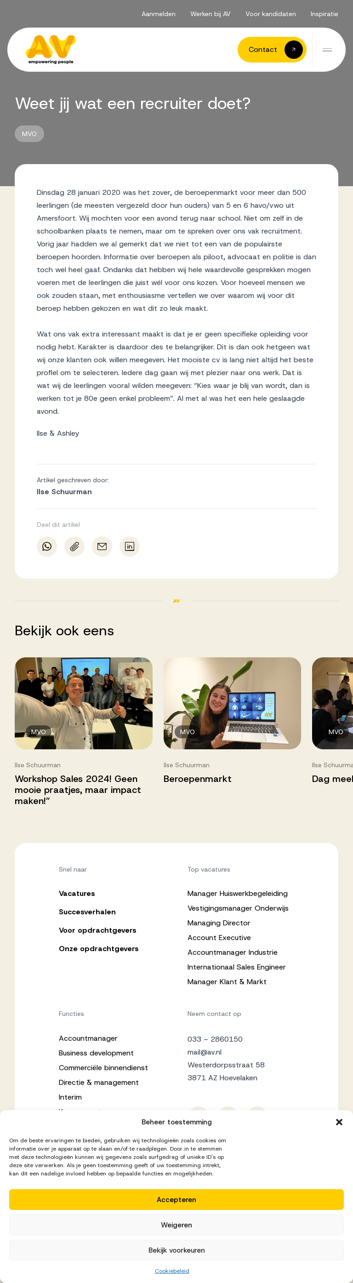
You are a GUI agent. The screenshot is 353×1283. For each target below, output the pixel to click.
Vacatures (77, 893)
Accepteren (176, 1199)
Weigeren (176, 1225)
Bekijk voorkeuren (176, 1250)
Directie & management (99, 1082)
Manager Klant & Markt (227, 981)
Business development (96, 1053)
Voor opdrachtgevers (98, 930)
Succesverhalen (87, 912)
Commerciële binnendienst (103, 1067)
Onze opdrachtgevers (99, 948)
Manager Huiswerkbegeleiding (238, 893)
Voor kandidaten (270, 14)
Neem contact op (214, 1013)
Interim (70, 1097)
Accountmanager (88, 1038)
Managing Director (219, 923)
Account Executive (219, 937)
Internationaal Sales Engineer (237, 967)
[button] (339, 1122)
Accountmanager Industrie (233, 952)
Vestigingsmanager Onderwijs (238, 908)
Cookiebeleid (172, 1271)
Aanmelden (159, 14)
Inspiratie (324, 14)
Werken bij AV (210, 14)
